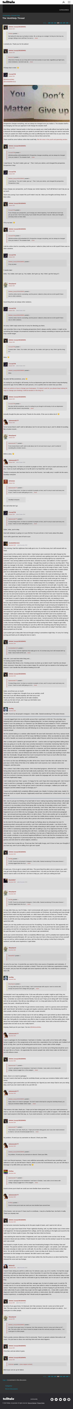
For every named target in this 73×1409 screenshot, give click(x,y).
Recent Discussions (11, 1389)
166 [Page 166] (67, 23)
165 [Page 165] (64, 23)
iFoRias (11, 1171)
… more (35, 38)
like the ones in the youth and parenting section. (52, 139)
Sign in (5, 1380)
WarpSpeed (12, 283)
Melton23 (12, 1265)
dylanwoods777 (14, 420)
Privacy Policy (40, 1403)
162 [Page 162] (55, 23)
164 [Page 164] (61, 23)
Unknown (11, 1364)
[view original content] (25, 1364)
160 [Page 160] (49, 23)
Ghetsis (10, 33)
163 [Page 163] (58, 23)
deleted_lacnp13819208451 (17, 27)
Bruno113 (11, 57)
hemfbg (11, 708)
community (34, 1399)
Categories (64, 10)
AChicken (12, 481)
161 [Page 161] (52, 23)
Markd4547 (12, 880)
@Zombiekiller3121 (10, 81)
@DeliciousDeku (9, 79)
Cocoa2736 (12, 74)
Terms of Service (32, 1403)
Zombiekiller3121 (14, 543)
